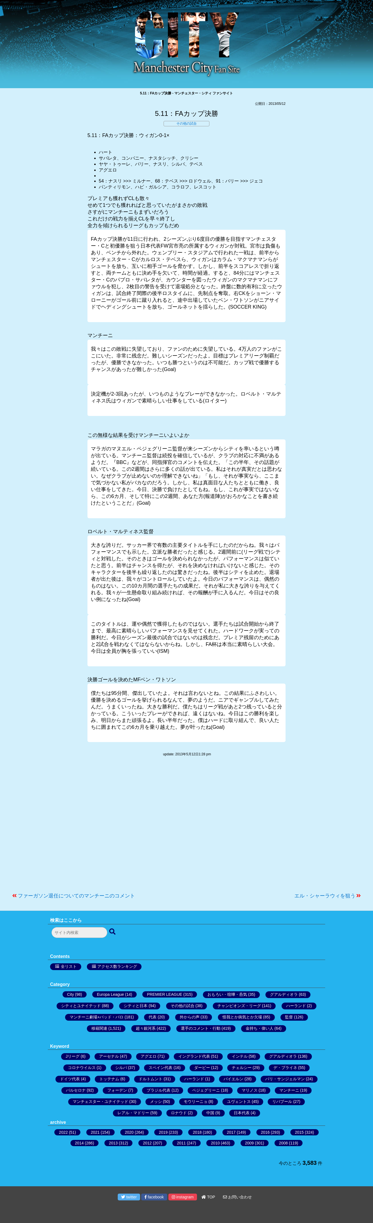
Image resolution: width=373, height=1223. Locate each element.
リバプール (282, 1101)
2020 (129, 1132)
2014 (79, 1143)
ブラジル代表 (158, 1090)
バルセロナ (76, 1090)
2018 (197, 1132)
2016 (265, 1132)
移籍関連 (99, 1028)
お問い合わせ (237, 1197)
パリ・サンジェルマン (285, 1079)
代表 (153, 1017)
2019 (163, 1132)
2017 (231, 1132)
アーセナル (109, 1056)
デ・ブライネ (285, 1067)
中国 (210, 1113)
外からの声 (190, 1017)
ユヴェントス (239, 1101)
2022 (63, 1132)
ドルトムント (150, 1079)
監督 (289, 1017)
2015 (299, 1132)
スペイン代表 (160, 1067)
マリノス (250, 1090)
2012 (147, 1143)
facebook (154, 1197)
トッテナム (109, 1079)
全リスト (69, 966)
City (70, 994)
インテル (240, 1056)
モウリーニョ (195, 1101)
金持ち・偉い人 (259, 1028)
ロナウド (179, 1113)
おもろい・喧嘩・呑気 (227, 994)
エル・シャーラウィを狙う (324, 896)
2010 (215, 1143)
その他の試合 (186, 123)
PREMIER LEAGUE (164, 994)
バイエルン (233, 1079)
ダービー (202, 1067)
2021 (95, 1132)
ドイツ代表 (70, 1079)
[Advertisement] (186, 827)
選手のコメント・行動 (200, 1028)
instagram (183, 1197)
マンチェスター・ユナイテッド (100, 1101)
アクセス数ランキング (117, 966)
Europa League (110, 994)
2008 (283, 1143)
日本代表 (242, 1113)
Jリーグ (73, 1056)
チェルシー (242, 1067)
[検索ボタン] (113, 932)
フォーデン (117, 1090)
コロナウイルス (82, 1067)
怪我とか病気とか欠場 (242, 1017)
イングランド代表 (194, 1056)
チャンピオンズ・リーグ (239, 1005)
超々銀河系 (146, 1028)
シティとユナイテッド (81, 1005)
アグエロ (149, 1056)
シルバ (121, 1067)
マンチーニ (289, 1090)
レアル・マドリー (133, 1113)
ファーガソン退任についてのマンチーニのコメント (76, 896)
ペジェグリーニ (206, 1090)
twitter (129, 1197)
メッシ (156, 1101)
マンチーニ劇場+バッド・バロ (96, 1017)
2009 (249, 1143)
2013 (113, 1143)
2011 (181, 1143)
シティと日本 (135, 1005)
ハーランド (296, 1005)
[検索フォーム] (79, 932)
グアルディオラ (284, 994)
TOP (208, 1197)
